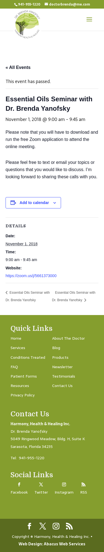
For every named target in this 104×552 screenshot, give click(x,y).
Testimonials (63, 376)
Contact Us (62, 386)
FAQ (14, 367)
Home (16, 338)
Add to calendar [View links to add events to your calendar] (34, 202)
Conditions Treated (28, 357)
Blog (56, 348)
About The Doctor (68, 338)
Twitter (41, 492)
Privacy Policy (23, 395)
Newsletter (62, 367)
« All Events (18, 67)
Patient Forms (24, 376)
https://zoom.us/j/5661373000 (31, 276)
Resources (20, 386)
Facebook (19, 492)
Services (18, 348)
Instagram (64, 492)
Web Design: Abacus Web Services (52, 544)
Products (60, 357)
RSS (83, 492)
